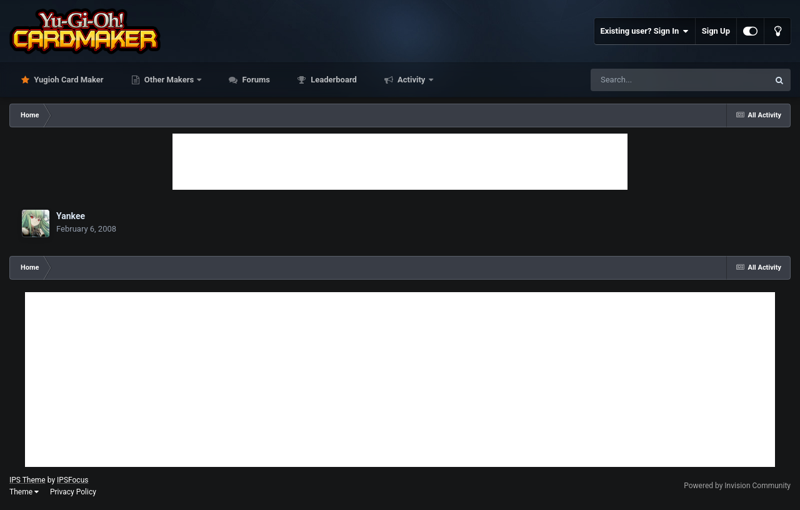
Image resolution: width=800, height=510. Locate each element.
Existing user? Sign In (645, 31)
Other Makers (169, 79)
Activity (412, 79)
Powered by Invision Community (737, 485)
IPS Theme (27, 480)
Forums (255, 79)
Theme (24, 492)
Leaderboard (333, 79)
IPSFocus (72, 480)
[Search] (648, 80)
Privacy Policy (73, 492)
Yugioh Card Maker (68, 79)
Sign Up (716, 31)
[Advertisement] (400, 162)
